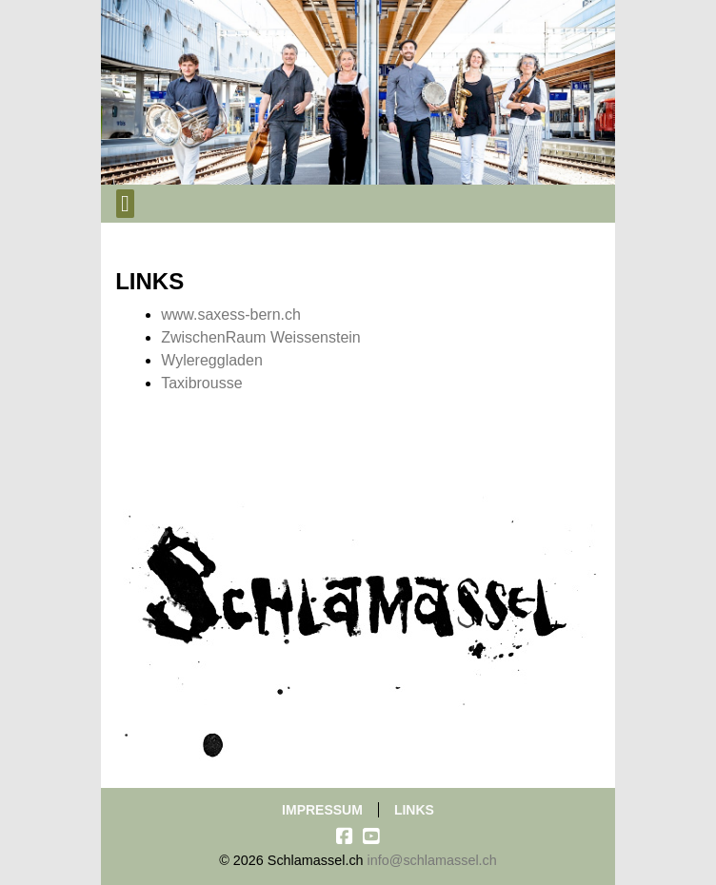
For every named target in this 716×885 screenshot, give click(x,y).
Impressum (322, 809)
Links (414, 809)
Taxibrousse (201, 383)
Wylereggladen (212, 360)
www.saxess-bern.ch (231, 314)
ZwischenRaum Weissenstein (261, 337)
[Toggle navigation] (125, 203)
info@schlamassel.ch (432, 860)
